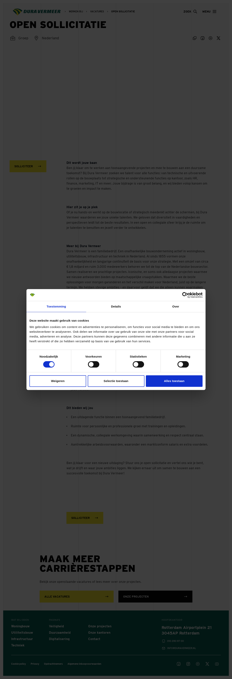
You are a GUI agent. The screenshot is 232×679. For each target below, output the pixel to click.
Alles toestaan (174, 381)
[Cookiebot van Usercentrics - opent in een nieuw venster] (185, 295)
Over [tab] (175, 306)
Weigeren (57, 381)
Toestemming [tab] (56, 306)
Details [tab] (116, 306)
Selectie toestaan (116, 381)
